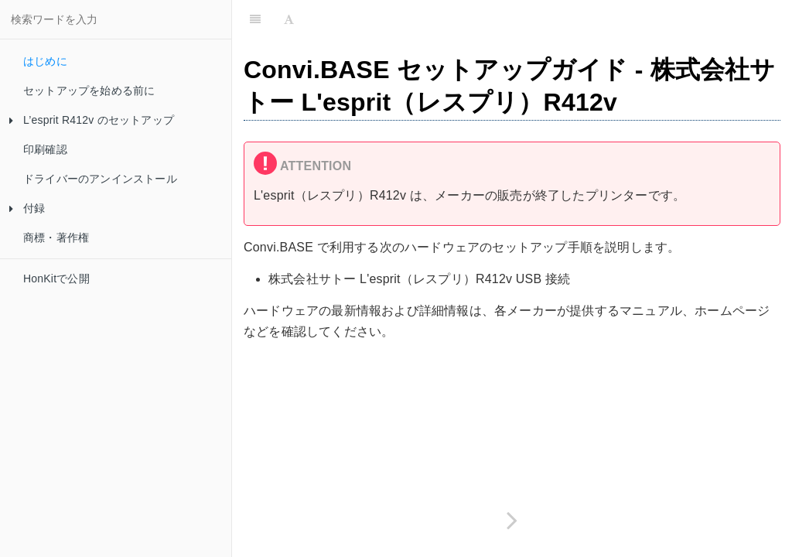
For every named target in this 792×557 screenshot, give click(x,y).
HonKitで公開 (56, 278)
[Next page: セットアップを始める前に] (512, 520)
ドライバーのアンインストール (100, 179)
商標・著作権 (56, 237)
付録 (27, 208)
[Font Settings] (289, 19)
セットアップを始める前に (89, 90)
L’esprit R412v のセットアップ (91, 120)
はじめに (45, 61)
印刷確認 (45, 149)
